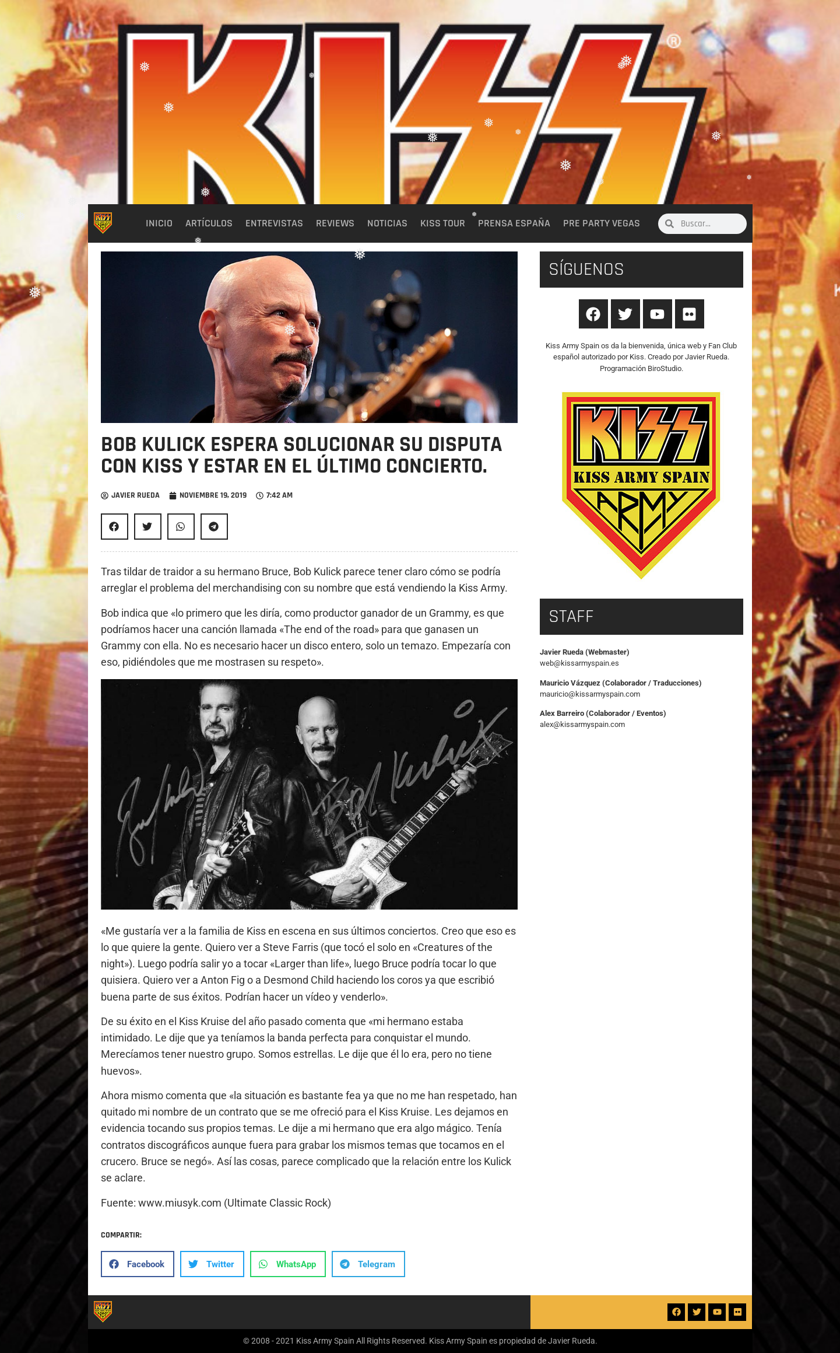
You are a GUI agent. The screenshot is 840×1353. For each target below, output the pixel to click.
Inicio (159, 223)
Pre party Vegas (601, 223)
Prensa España (514, 223)
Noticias (387, 223)
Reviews (335, 223)
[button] (114, 526)
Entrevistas (274, 223)
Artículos (209, 223)
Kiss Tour (442, 223)
